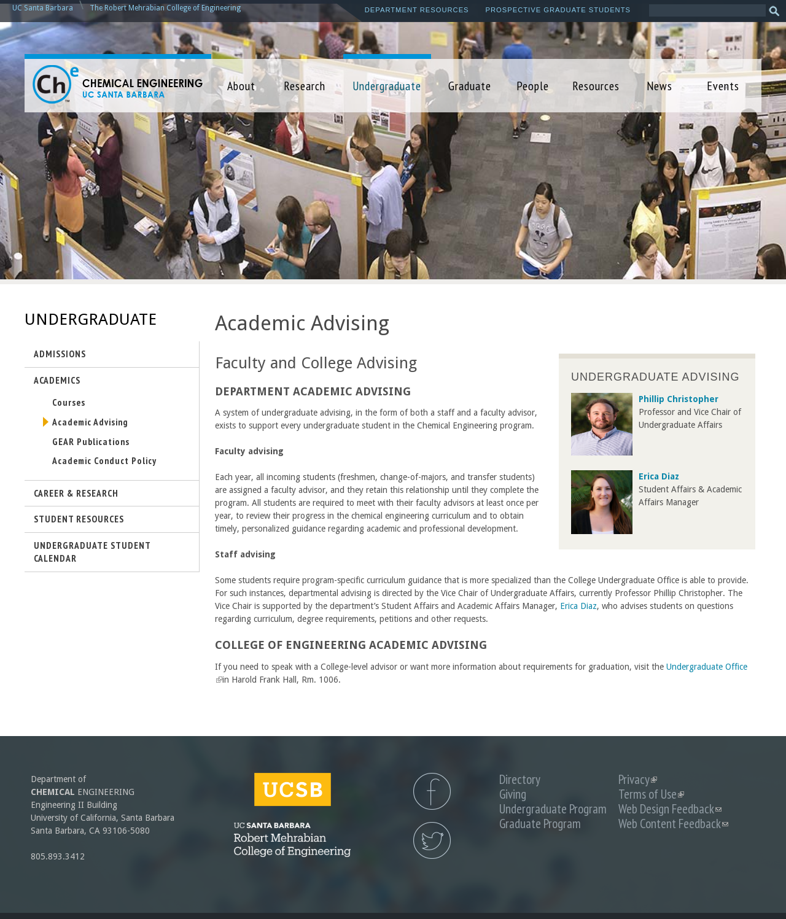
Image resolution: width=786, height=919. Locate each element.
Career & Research (76, 493)
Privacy (637, 779)
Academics (57, 380)
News (659, 85)
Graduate (469, 85)
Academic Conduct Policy (104, 460)
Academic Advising (90, 422)
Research (304, 85)
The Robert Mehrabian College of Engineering (165, 8)
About (241, 85)
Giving (512, 794)
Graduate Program (540, 823)
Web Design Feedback (670, 809)
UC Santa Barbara (42, 8)
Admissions (60, 353)
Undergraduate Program (553, 809)
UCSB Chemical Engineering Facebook (432, 791)
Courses (68, 402)
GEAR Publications (91, 441)
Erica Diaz (578, 606)
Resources (596, 85)
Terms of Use (651, 794)
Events (723, 85)
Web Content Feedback (673, 823)
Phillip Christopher (678, 399)
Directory (519, 779)
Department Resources (417, 10)
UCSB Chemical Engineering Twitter (432, 840)
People (532, 85)
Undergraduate (386, 85)
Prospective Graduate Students (558, 10)
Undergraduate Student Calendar (92, 552)
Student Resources (79, 519)
